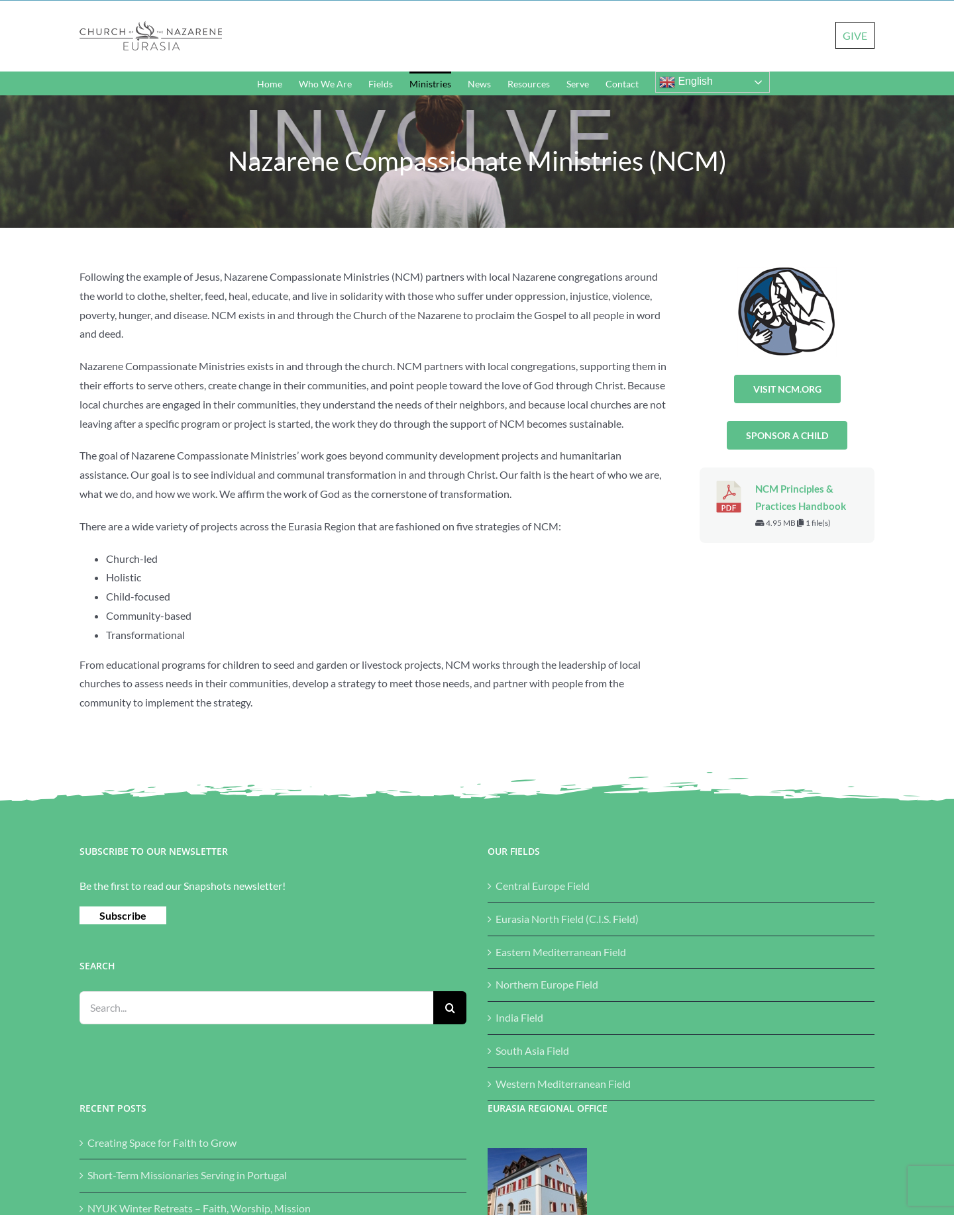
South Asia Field (532, 1050)
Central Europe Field (543, 885)
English (686, 82)
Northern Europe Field (547, 984)
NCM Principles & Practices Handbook (800, 497)
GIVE (855, 35)
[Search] (449, 1007)
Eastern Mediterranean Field (561, 952)
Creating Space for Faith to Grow (162, 1142)
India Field (519, 1017)
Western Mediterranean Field (563, 1083)
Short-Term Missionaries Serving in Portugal (187, 1175)
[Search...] (256, 1007)
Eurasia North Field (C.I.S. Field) (567, 918)
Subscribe (122, 915)
